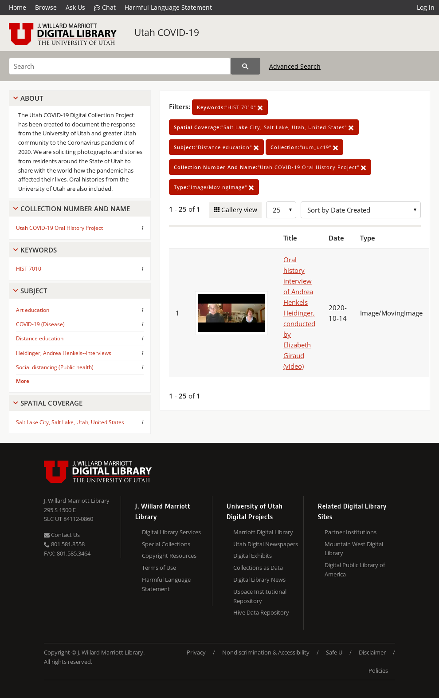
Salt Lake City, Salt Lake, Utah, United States (70, 422)
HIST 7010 (28, 268)
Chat (105, 7)
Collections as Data (258, 568)
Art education (32, 310)
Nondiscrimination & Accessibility (266, 652)
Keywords (38, 249)
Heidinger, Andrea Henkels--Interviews (63, 353)
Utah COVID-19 (166, 32)
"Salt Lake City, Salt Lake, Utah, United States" (264, 127)
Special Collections (166, 544)
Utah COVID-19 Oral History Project (59, 228)
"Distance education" (216, 147)
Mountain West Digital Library (354, 548)
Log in (426, 7)
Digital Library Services (171, 532)
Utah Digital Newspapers (265, 544)
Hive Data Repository (261, 612)
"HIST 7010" (230, 107)
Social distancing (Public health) (55, 367)
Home (17, 7)
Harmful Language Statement (168, 7)
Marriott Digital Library (263, 532)
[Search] (120, 66)
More (22, 381)
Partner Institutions (350, 532)
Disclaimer (372, 652)
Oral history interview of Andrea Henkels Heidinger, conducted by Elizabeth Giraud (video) (299, 313)
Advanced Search (295, 66)
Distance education (39, 338)
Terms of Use (159, 568)
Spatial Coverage (51, 402)
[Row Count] (281, 209)
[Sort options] (361, 209)
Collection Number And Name (75, 208)
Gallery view (238, 209)
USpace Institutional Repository (259, 596)
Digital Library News (259, 580)
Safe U (334, 652)
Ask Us (75, 7)
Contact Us (62, 535)
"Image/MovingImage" (214, 187)
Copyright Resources (169, 556)
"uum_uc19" (304, 147)
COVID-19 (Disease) (40, 324)
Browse (46, 7)
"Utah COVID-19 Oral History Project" (270, 167)
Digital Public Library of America (355, 569)
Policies (378, 670)
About (31, 98)
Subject (33, 290)
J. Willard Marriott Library (77, 501)
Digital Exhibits (252, 556)
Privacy (196, 652)
